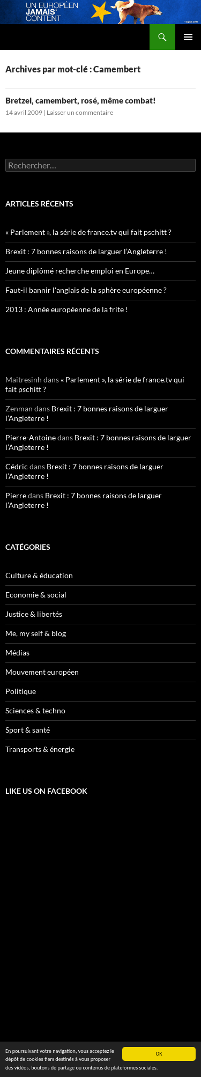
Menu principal (188, 37)
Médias (17, 652)
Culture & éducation (39, 575)
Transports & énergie (40, 749)
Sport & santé (27, 729)
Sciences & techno (35, 710)
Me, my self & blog (35, 633)
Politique (20, 691)
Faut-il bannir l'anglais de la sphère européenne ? (86, 289)
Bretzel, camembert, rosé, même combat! (80, 100)
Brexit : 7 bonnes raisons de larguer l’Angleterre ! (86, 251)
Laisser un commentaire (80, 112)
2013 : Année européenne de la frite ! (66, 309)
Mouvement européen (42, 671)
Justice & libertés (33, 613)
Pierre (15, 495)
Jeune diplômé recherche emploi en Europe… (79, 270)
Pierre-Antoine (30, 437)
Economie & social (35, 594)
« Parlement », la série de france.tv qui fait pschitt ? (88, 232)
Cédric (16, 466)
